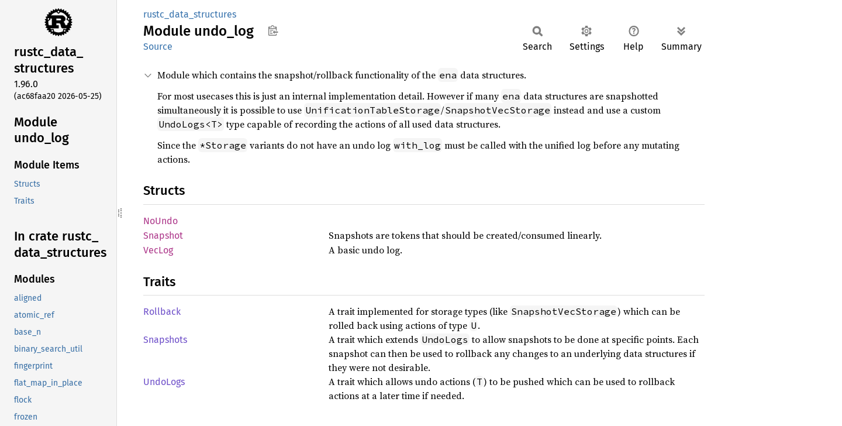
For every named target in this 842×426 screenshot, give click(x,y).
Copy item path (272, 30)
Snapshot (163, 235)
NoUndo (160, 220)
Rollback (162, 311)
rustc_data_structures (189, 14)
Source (157, 46)
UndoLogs (164, 381)
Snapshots (165, 339)
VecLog (158, 250)
